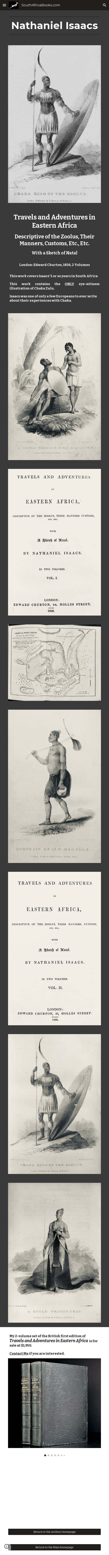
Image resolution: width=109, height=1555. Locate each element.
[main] (54, 25)
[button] (4, 5)
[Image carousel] (54, 1407)
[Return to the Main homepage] (54, 1547)
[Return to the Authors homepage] (54, 1531)
